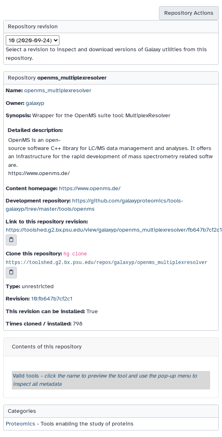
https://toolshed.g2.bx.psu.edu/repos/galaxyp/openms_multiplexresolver (106, 263)
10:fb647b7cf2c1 (51, 298)
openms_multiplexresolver (57, 90)
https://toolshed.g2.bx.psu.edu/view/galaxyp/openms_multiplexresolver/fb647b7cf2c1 (114, 229)
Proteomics (20, 423)
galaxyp (35, 103)
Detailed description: (35, 130)
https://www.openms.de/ (89, 188)
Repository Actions (188, 12)
